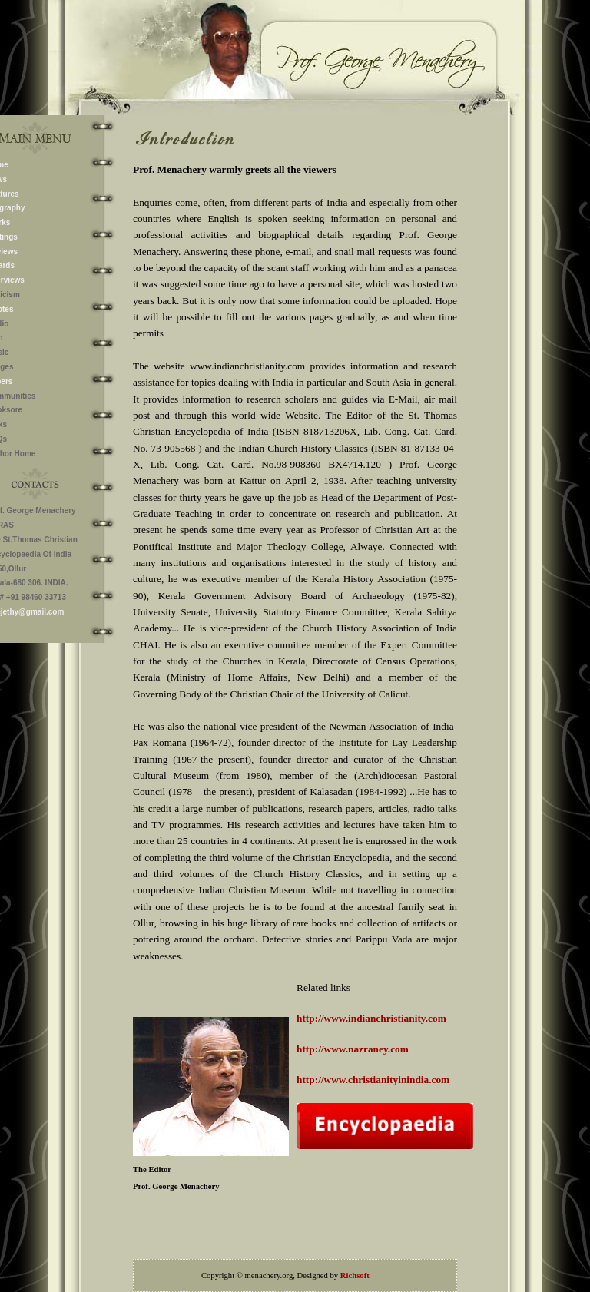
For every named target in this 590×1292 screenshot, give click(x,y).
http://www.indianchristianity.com (371, 1018)
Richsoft (355, 1275)
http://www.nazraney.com (353, 1049)
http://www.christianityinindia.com (373, 1079)
